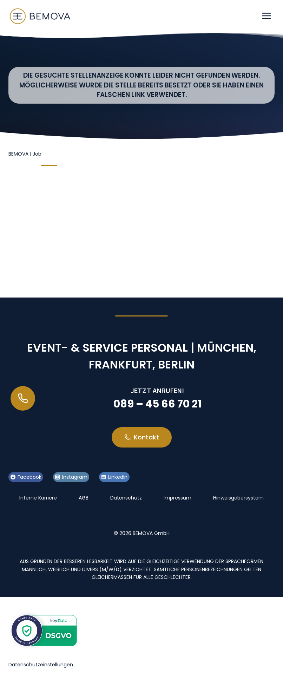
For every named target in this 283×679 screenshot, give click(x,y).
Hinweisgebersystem (238, 497)
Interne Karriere (38, 497)
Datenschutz (126, 497)
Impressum (177, 497)
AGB (83, 497)
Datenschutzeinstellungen (40, 664)
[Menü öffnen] (266, 15)
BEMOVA (18, 153)
